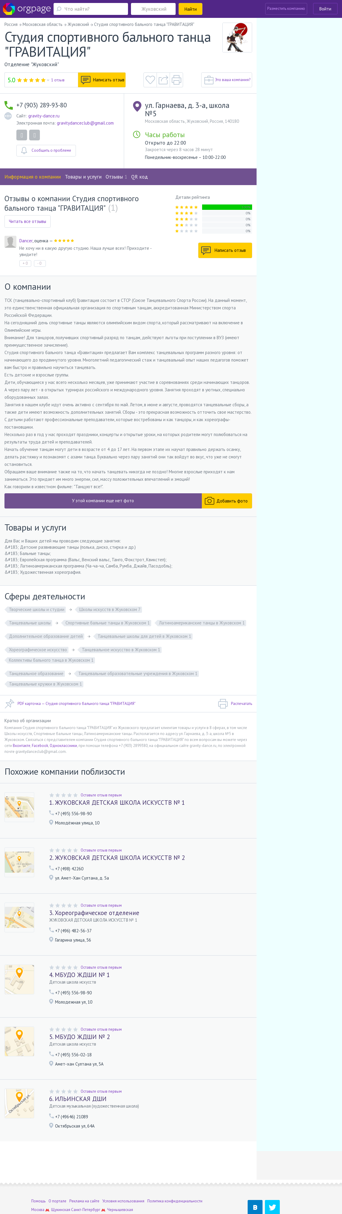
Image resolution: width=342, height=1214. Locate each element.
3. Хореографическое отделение (94, 913)
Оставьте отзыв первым (101, 795)
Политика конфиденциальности (174, 1178)
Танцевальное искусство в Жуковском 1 (121, 649)
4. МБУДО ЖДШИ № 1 (79, 975)
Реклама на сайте (84, 1178)
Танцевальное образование (36, 673)
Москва (37, 1187)
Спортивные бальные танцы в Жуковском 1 (107, 623)
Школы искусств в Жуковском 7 (109, 609)
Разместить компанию (286, 8)
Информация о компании (32, 176)
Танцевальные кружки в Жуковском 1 (45, 684)
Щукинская (60, 1187)
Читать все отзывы (27, 221)
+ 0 (25, 263)
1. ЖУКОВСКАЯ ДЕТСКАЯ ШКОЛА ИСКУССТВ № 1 (117, 803)
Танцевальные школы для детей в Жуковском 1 (144, 636)
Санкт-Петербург (85, 1187)
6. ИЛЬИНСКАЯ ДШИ (78, 1099)
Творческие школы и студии (36, 609)
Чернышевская (120, 1187)
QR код (139, 176)
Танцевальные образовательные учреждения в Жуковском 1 (137, 673)
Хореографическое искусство (38, 649)
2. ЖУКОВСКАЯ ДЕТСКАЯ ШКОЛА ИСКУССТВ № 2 (117, 858)
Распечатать (235, 704)
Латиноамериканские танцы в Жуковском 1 (202, 623)
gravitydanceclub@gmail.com (85, 123)
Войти (325, 9)
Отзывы (116, 176)
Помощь (38, 1178)
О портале (57, 1178)
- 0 (39, 263)
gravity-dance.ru (44, 116)
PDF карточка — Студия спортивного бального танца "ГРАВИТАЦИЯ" (69, 704)
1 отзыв (58, 80)
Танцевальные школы (30, 623)
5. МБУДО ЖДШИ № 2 (79, 1037)
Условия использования (123, 1178)
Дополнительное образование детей (46, 636)
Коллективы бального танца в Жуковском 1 (51, 660)
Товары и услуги (83, 176)
